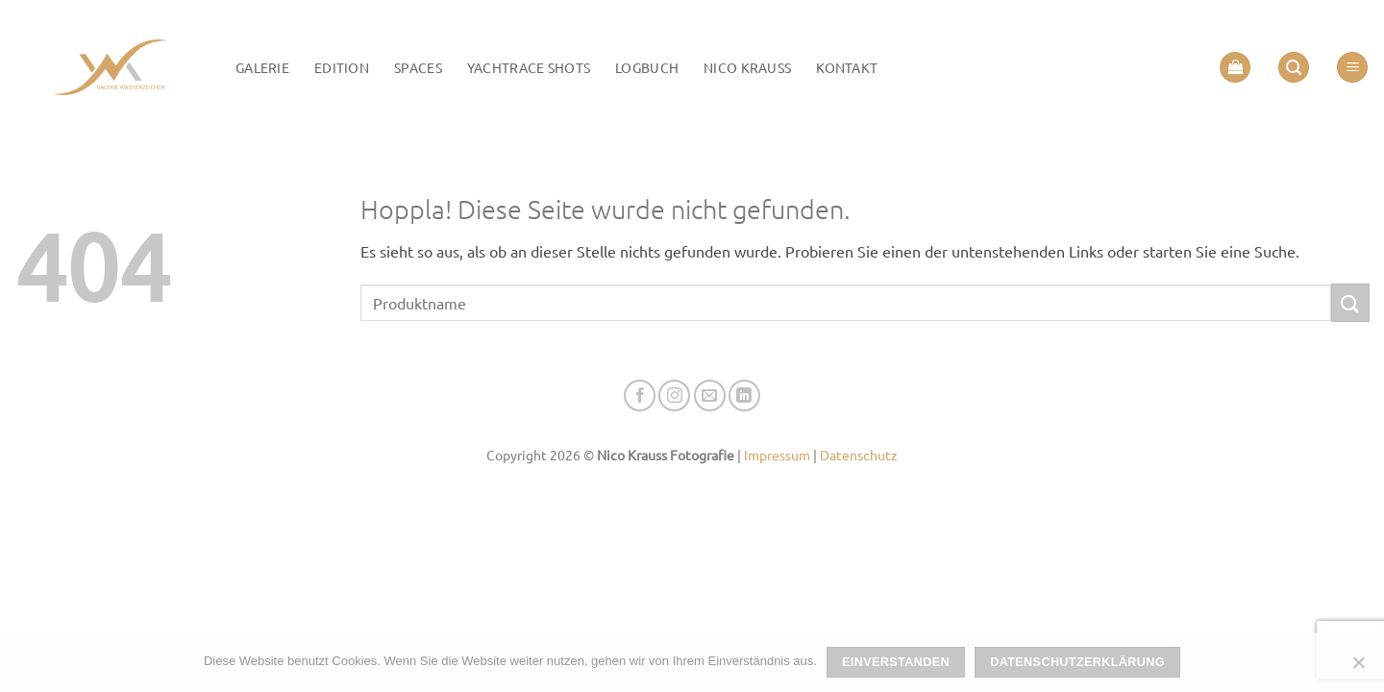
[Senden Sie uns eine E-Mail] (710, 395)
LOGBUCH (647, 67)
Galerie (262, 67)
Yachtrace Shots (528, 67)
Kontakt (846, 67)
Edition (341, 67)
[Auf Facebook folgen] (639, 395)
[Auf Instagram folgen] (674, 395)
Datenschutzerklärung (1077, 662)
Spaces (418, 67)
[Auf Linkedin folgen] (744, 395)
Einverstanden (896, 662)
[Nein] (1358, 668)
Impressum (777, 454)
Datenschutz (859, 454)
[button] (1235, 68)
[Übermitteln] (1350, 302)
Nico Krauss (747, 67)
